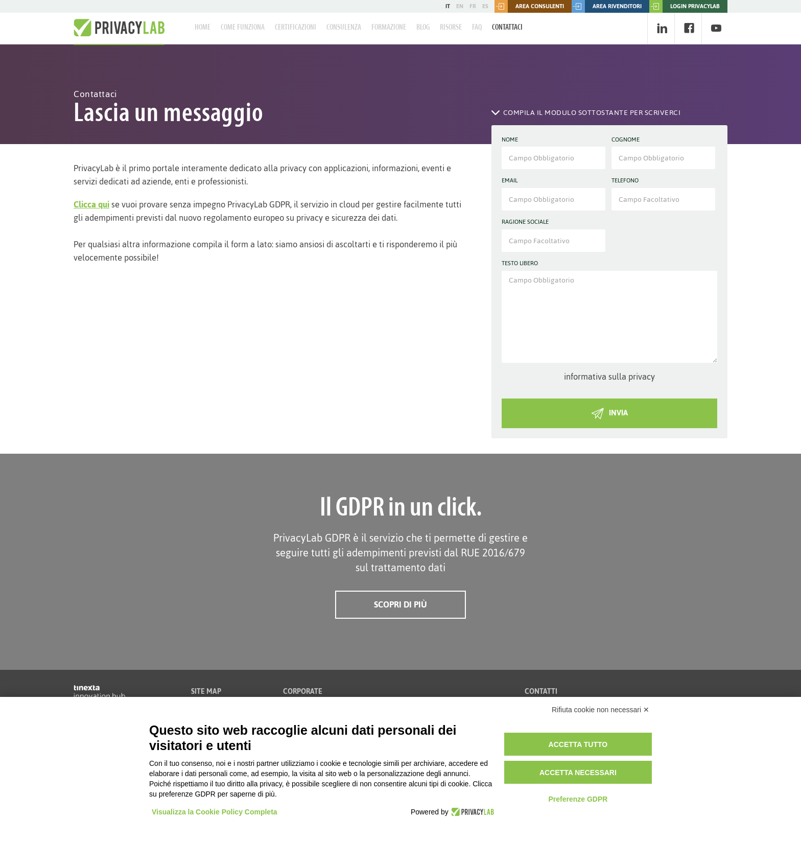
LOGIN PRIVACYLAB (684, 6)
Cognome (625, 140)
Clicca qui (91, 204)
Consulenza (343, 28)
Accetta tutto (578, 744)
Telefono (625, 180)
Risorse (451, 28)
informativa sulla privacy (609, 376)
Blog (423, 28)
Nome (510, 140)
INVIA (610, 412)
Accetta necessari (578, 772)
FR (472, 6)
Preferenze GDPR (577, 799)
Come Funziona (243, 28)
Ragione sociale (525, 222)
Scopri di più (400, 604)
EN (459, 6)
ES (485, 6)
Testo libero (520, 263)
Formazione (388, 28)
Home (202, 28)
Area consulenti (529, 6)
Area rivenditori (607, 6)
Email (509, 180)
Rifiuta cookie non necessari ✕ (600, 710)
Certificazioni (295, 28)
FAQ (477, 28)
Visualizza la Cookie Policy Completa (214, 812)
